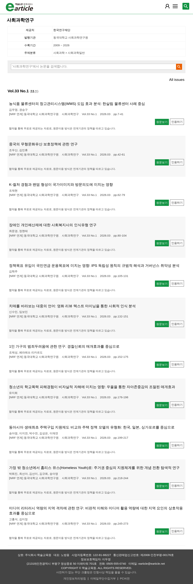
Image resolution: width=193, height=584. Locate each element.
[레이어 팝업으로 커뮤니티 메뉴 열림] (175, 6)
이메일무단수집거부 (103, 578)
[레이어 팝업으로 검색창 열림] (185, 6)
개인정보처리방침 (74, 578)
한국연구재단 (61, 30)
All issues (177, 79)
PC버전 (124, 578)
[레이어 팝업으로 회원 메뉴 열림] (167, 6)
